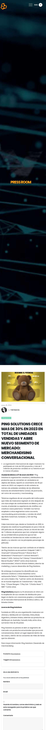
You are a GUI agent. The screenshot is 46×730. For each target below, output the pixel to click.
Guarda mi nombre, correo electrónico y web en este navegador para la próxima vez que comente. (22, 707)
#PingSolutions (6, 418)
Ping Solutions (15, 654)
